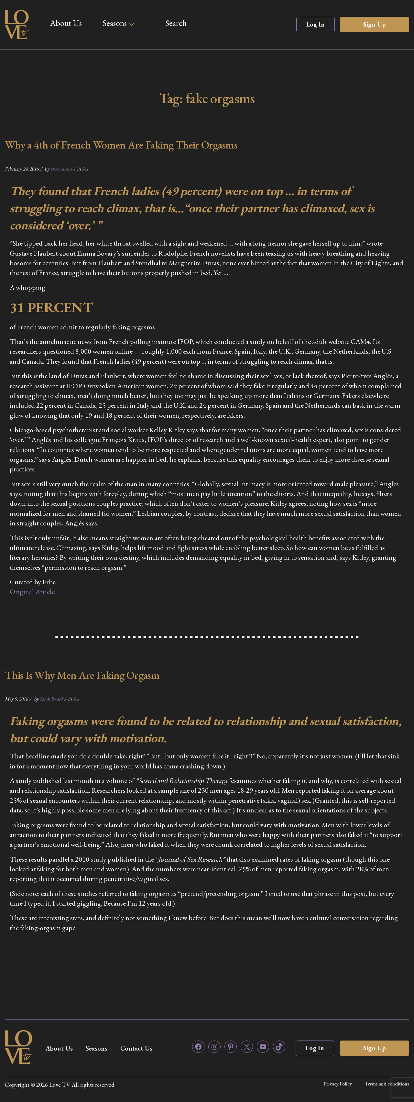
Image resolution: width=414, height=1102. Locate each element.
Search (176, 22)
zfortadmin (61, 169)
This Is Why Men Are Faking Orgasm (82, 675)
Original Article (32, 591)
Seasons (115, 22)
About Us (66, 22)
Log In (315, 24)
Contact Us (136, 1048)
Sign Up (374, 24)
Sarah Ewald (51, 699)
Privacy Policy (337, 1084)
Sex (85, 169)
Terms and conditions (387, 1084)
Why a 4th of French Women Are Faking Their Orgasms (121, 145)
